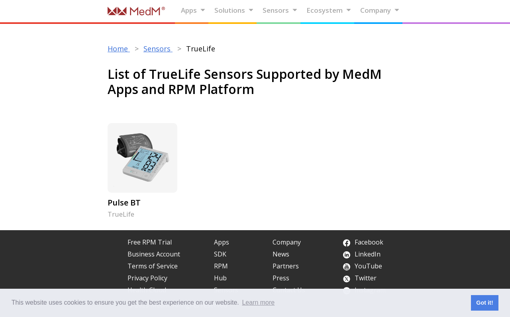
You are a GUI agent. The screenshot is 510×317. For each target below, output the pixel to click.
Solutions (234, 10)
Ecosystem (328, 10)
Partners (286, 266)
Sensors (280, 10)
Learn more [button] (258, 302)
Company (380, 10)
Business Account (154, 254)
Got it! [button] (484, 302)
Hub (220, 278)
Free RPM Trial (150, 242)
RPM (221, 266)
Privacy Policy (147, 278)
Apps (193, 10)
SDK (220, 254)
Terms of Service (153, 266)
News (281, 254)
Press (281, 278)
